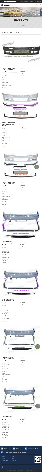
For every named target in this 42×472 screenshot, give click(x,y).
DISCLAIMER (13, 460)
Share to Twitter (12, 467)
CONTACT (13, 458)
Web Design (27, 470)
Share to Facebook (4, 467)
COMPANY (4, 456)
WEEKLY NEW (5, 460)
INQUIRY (12, 456)
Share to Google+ (19, 467)
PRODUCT (4, 461)
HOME (17, 25)
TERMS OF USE (14, 461)
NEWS (3, 458)
